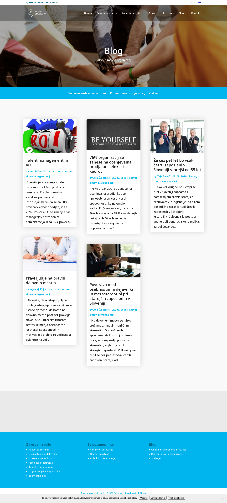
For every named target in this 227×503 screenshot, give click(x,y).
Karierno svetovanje (101, 449)
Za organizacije (105, 13)
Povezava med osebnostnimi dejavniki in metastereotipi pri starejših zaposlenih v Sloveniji (111, 294)
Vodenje (154, 93)
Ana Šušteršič (38, 171)
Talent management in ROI (47, 163)
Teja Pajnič (36, 289)
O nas (151, 13)
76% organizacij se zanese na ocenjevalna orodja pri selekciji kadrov (111, 164)
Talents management (41, 467)
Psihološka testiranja (41, 462)
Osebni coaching (99, 453)
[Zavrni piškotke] (223, 498)
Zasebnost (130, 493)
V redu (143, 498)
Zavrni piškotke (158, 498)
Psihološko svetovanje (103, 458)
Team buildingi (37, 475)
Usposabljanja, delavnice (43, 453)
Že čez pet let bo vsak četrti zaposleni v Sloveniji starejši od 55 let (177, 165)
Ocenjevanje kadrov (40, 458)
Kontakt (196, 13)
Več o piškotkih (177, 498)
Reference (168, 13)
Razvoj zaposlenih (39, 449)
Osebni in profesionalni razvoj (87, 93)
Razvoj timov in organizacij (127, 93)
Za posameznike (131, 13)
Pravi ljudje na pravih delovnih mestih (45, 280)
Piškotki (142, 493)
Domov (88, 13)
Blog (181, 13)
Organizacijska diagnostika (44, 471)
